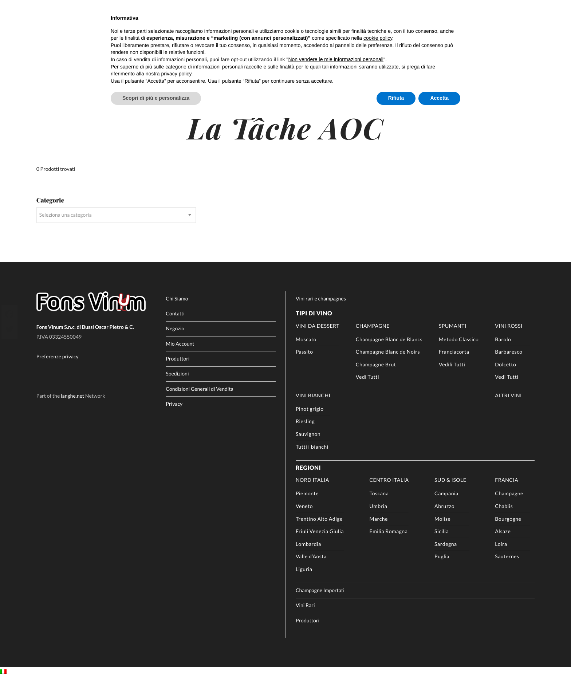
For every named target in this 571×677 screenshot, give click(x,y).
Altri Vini (508, 395)
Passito (304, 352)
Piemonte (307, 493)
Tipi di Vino (314, 313)
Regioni (308, 467)
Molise (442, 519)
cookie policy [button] (377, 38)
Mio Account (180, 344)
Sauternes (507, 556)
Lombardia (308, 544)
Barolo (503, 339)
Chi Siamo (177, 298)
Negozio (175, 328)
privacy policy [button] (176, 73)
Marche (379, 519)
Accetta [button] (439, 98)
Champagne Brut (376, 364)
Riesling (305, 421)
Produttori (177, 358)
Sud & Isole (450, 480)
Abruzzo (444, 506)
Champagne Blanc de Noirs (388, 352)
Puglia (441, 556)
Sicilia (441, 531)
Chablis (504, 506)
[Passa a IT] (3, 671)
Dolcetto (505, 364)
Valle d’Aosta (311, 556)
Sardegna (445, 544)
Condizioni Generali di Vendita (199, 389)
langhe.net (72, 396)
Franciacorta (454, 352)
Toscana (379, 493)
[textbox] (116, 215)
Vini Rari (305, 605)
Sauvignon (308, 434)
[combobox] (116, 215)
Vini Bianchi (313, 395)
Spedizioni (177, 373)
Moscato (306, 339)
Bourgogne (508, 519)
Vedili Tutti (452, 364)
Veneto (304, 506)
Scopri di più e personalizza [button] (155, 98)
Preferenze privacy (57, 357)
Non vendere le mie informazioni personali (335, 59)
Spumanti (452, 326)
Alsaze (503, 531)
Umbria (378, 506)
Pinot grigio (310, 409)
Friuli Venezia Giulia (320, 531)
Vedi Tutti (367, 377)
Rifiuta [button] (396, 98)
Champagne (373, 326)
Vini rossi (509, 326)
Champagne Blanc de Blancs (389, 339)
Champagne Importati (320, 590)
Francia (506, 480)
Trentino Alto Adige (319, 519)
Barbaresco (508, 352)
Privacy (174, 404)
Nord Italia (312, 480)
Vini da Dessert (317, 326)
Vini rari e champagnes (321, 298)
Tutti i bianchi (312, 447)
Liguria (304, 569)
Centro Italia (389, 480)
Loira (501, 544)
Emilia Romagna (389, 531)
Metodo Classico (459, 339)
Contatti (175, 313)
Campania (446, 493)
